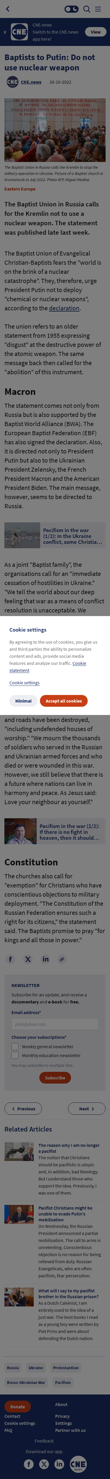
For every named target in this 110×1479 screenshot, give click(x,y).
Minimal (23, 701)
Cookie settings (24, 682)
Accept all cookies (64, 701)
